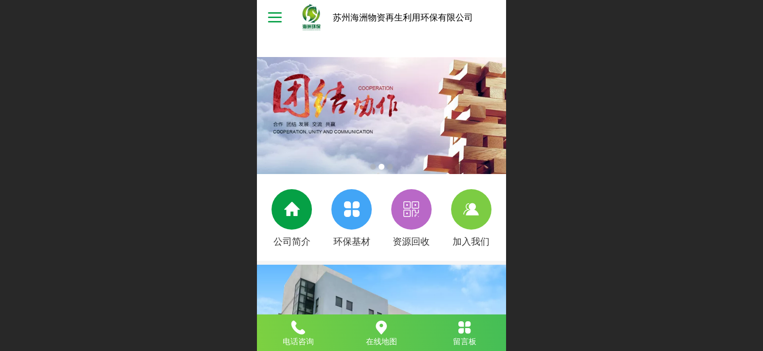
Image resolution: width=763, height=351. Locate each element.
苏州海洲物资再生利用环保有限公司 (403, 17)
